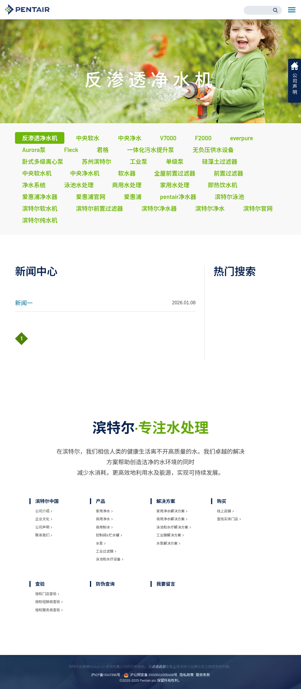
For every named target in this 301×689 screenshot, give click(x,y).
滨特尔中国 (47, 501)
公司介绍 (43, 511)
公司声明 (43, 527)
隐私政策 (187, 675)
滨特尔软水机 (39, 208)
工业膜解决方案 (170, 535)
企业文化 (43, 519)
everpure (241, 137)
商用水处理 (126, 184)
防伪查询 (105, 584)
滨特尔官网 (257, 208)
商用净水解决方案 (171, 519)
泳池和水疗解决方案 (173, 527)
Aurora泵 (34, 149)
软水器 (127, 173)
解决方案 (165, 501)
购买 (221, 501)
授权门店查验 (47, 594)
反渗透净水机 (39, 137)
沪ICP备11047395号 (105, 675)
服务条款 (203, 675)
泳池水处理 (78, 184)
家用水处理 (174, 184)
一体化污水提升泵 (150, 149)
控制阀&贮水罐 (109, 535)
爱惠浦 (132, 196)
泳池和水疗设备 (109, 559)
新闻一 (24, 303)
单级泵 (174, 161)
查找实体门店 (229, 519)
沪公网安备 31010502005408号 (150, 675)
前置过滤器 (228, 173)
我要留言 (165, 584)
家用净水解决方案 (171, 511)
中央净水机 (84, 173)
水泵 (101, 543)
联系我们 (43, 535)
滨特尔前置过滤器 (99, 208)
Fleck (71, 149)
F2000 (203, 137)
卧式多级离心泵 (42, 161)
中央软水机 (36, 173)
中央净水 (129, 137)
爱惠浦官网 (90, 196)
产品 (100, 501)
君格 (102, 149)
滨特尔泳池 (229, 196)
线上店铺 (225, 511)
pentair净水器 (178, 196)
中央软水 (87, 137)
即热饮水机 (222, 184)
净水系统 (34, 184)
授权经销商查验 (49, 602)
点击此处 (158, 666)
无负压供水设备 (213, 149)
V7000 (168, 137)
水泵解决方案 (168, 543)
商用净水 (104, 519)
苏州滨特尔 (96, 161)
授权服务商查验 (49, 610)
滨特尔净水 (210, 208)
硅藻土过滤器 (219, 161)
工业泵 (138, 161)
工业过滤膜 (106, 551)
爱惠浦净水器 (39, 196)
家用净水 (104, 511)
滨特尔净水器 (159, 208)
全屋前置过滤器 (174, 173)
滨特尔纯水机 (39, 220)
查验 (40, 584)
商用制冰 (104, 527)
